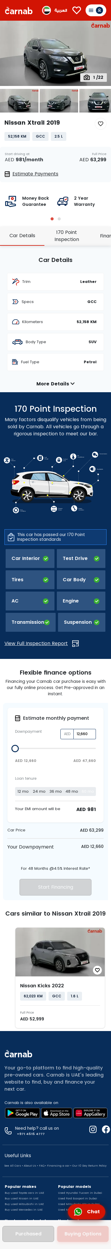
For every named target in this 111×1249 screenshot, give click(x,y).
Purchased (28, 1233)
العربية (60, 10)
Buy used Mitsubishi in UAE (24, 1204)
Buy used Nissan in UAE (21, 1198)
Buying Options (83, 1233)
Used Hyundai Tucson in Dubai (80, 1193)
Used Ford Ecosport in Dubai (77, 1198)
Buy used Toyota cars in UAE (24, 1193)
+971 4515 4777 (30, 1133)
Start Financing (55, 887)
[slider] (15, 748)
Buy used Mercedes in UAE (24, 1209)
